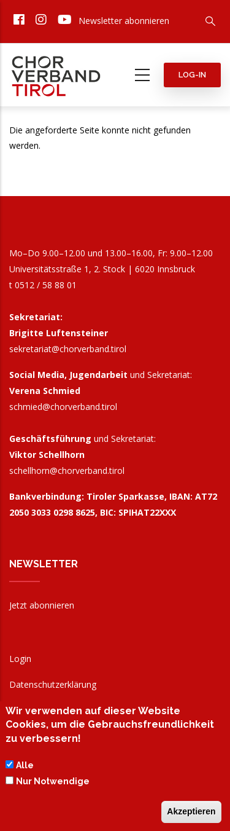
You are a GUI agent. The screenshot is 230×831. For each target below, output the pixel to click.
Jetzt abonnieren (41, 605)
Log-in (192, 74)
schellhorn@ (67, 470)
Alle (25, 769)
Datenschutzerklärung (52, 684)
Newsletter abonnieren (124, 20)
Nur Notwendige (53, 785)
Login (20, 658)
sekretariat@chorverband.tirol (67, 349)
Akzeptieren (191, 815)
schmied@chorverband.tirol (63, 406)
